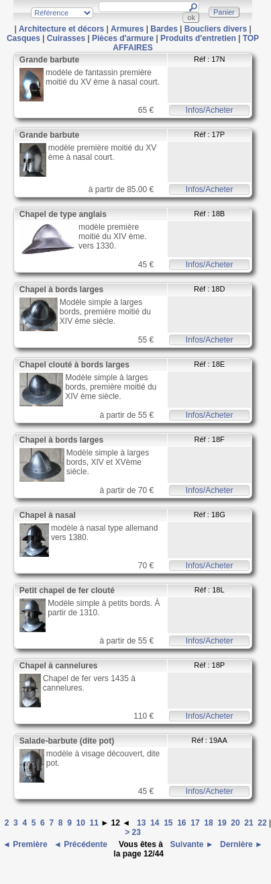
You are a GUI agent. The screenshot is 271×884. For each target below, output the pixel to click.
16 (181, 823)
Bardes (164, 29)
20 (235, 823)
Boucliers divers (215, 29)
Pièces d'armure (123, 38)
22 (262, 823)
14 (154, 823)
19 (221, 823)
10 (80, 823)
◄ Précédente (81, 844)
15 (168, 823)
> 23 (134, 832)
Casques (23, 38)
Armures (127, 29)
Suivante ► (191, 844)
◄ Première (26, 844)
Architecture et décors (61, 29)
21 (248, 823)
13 (141, 823)
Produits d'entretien (198, 38)
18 (208, 823)
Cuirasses (66, 38)
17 (195, 823)
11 (94, 823)
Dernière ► (240, 844)
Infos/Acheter (209, 110)
